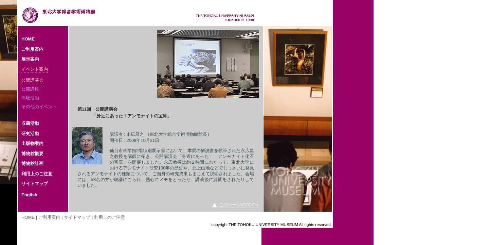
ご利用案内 (32, 49)
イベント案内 (34, 69)
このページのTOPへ (239, 204)
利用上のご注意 (36, 173)
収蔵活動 (30, 123)
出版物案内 (32, 143)
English (29, 194)
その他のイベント (39, 106)
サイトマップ (34, 183)
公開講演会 (32, 80)
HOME (28, 39)
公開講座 (30, 89)
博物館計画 (32, 163)
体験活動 (30, 97)
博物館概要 (32, 153)
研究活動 (30, 133)
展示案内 (30, 59)
